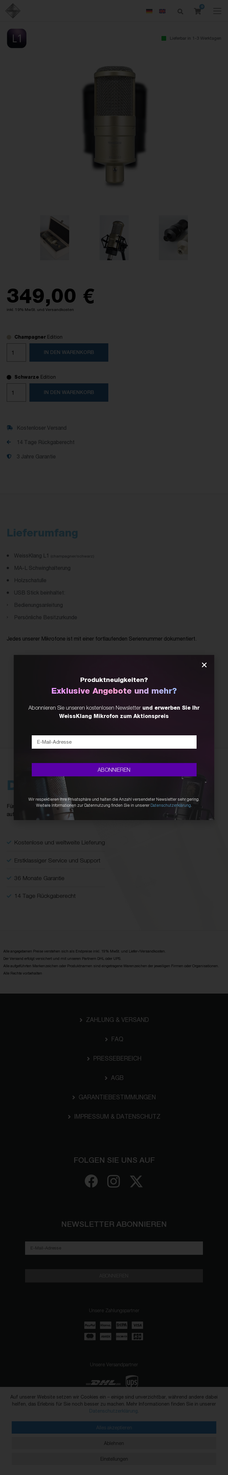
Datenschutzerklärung (170, 805)
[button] (204, 665)
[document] (114, 737)
